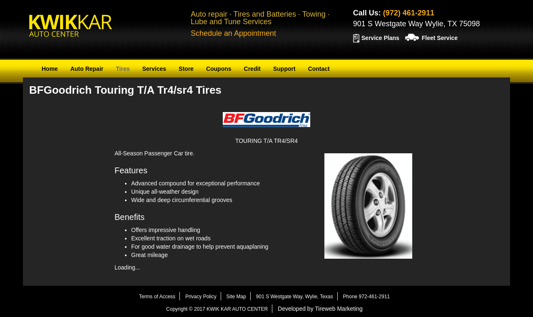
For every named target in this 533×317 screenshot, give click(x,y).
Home (50, 68)
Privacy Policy (201, 297)
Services (154, 68)
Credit (252, 68)
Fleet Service (440, 38)
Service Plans (380, 38)
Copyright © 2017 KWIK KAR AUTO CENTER (217, 309)
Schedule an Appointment (233, 33)
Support (284, 68)
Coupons (219, 68)
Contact (319, 68)
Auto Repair (86, 68)
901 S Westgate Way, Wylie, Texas (294, 297)
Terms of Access (157, 297)
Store (186, 68)
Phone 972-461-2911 (366, 297)
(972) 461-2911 (408, 13)
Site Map (236, 297)
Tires (123, 68)
